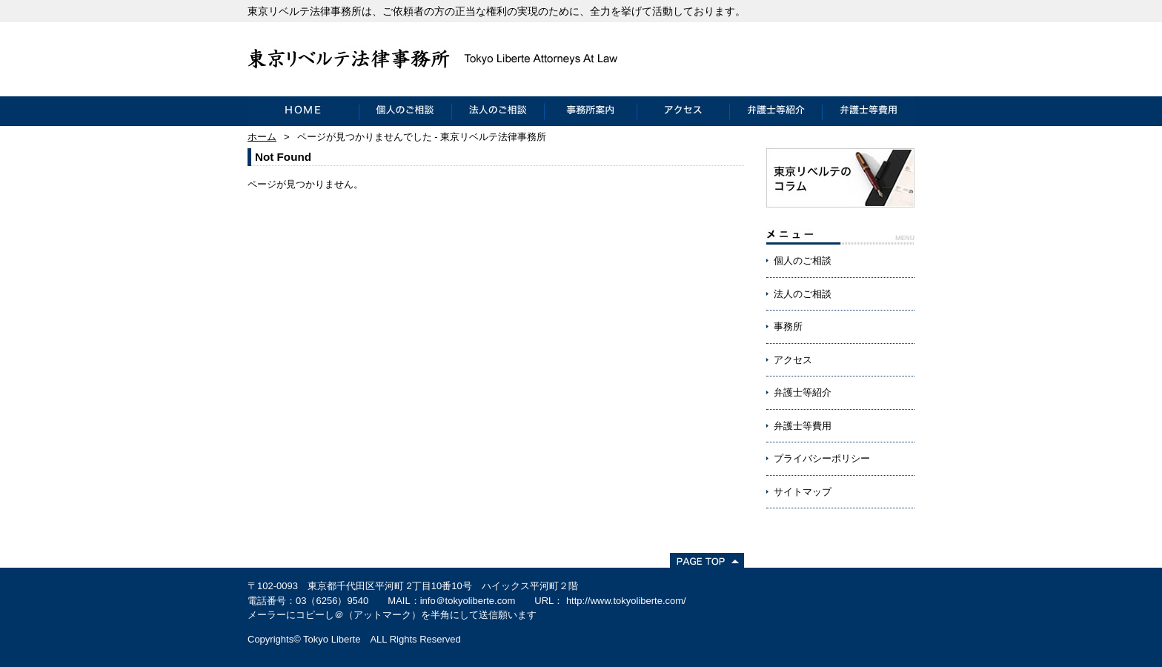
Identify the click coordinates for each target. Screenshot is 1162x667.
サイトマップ (802, 491)
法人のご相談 (497, 111)
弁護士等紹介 (775, 111)
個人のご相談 (405, 111)
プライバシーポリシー (822, 458)
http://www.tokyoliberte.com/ (626, 600)
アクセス (683, 111)
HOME (303, 111)
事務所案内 (590, 111)
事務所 (788, 326)
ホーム (262, 136)
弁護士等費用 (868, 111)
